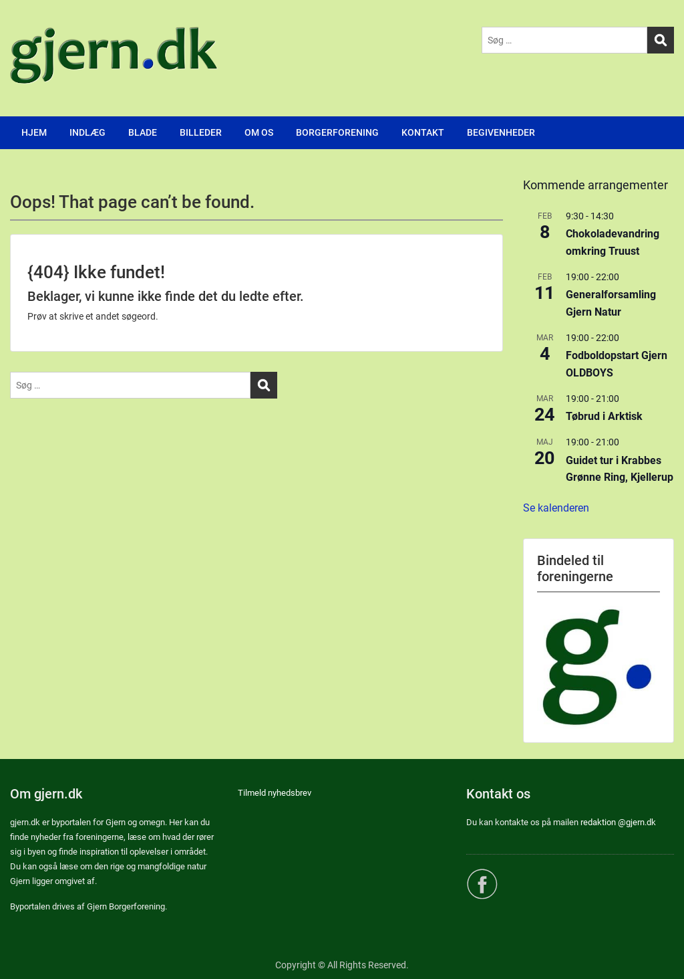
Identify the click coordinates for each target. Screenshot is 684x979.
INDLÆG (87, 132)
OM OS (258, 132)
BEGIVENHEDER (501, 132)
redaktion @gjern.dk (618, 822)
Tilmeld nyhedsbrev (274, 793)
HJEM (34, 132)
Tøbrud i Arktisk (604, 416)
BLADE (142, 132)
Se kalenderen (556, 508)
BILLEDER (201, 132)
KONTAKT (422, 132)
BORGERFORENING (337, 132)
